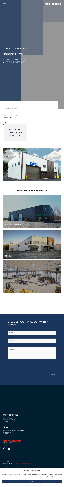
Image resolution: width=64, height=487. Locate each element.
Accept (32, 481)
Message (12, 349)
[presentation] (21, 366)
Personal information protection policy (32, 484)
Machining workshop (12, 108)
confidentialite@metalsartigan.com (24, 463)
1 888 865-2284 (7, 443)
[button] (61, 470)
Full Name (13, 333)
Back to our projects (16, 49)
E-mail (11, 341)
